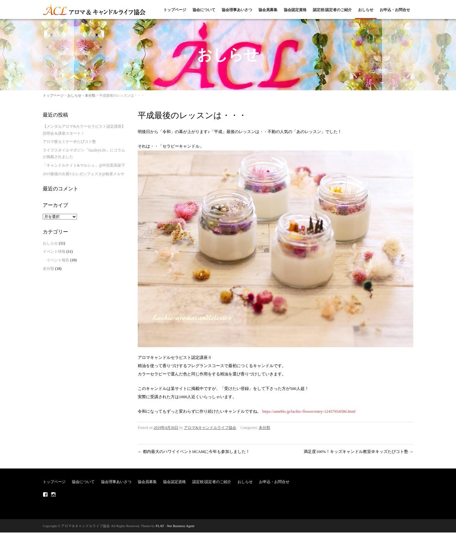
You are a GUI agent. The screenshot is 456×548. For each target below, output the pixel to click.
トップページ (174, 10)
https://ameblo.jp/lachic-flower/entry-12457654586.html (308, 411)
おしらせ (365, 10)
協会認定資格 (295, 10)
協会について (204, 10)
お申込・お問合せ (395, 10)
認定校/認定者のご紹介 (332, 10)
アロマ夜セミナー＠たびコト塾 (69, 141)
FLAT (160, 526)
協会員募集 (267, 10)
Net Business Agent (180, 526)
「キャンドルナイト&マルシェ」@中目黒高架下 (84, 165)
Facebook (45, 494)
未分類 (90, 95)
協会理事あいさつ (237, 10)
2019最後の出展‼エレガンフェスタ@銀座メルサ (83, 174)
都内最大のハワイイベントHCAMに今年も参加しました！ (194, 451)
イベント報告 (58, 260)
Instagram (53, 494)
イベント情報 (54, 251)
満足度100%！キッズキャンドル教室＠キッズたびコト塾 (358, 451)
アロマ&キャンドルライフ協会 (210, 427)
